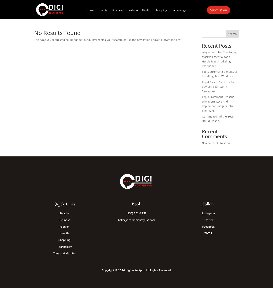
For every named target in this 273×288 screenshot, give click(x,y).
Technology (178, 10)
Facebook (208, 226)
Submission (218, 10)
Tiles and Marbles (64, 253)
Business (117, 10)
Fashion (133, 10)
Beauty (103, 10)
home (90, 10)
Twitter (208, 220)
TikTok (208, 233)
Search (232, 34)
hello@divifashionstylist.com (136, 220)
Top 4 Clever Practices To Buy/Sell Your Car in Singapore (218, 86)
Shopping (161, 10)
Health (146, 10)
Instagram (208, 213)
